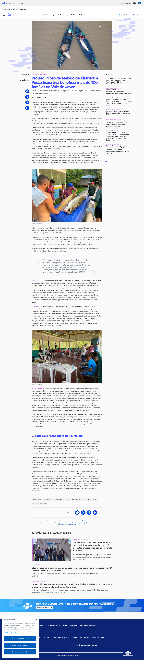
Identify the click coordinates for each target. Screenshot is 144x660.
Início (17, 15)
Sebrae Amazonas (40, 503)
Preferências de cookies (20, 652)
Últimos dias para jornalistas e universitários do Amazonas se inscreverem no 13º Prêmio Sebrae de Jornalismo (72, 569)
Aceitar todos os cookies (20, 638)
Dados (93, 637)
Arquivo (101, 637)
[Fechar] (36, 619)
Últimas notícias (69, 625)
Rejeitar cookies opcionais (20, 645)
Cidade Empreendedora (53, 500)
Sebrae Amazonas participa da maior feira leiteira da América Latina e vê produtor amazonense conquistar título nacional (92, 546)
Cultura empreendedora (78, 637)
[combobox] (22, 9)
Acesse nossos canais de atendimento (75, 521)
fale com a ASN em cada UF (67, 525)
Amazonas (37, 500)
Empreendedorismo (73, 500)
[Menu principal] (4, 14)
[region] (20, 637)
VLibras (139, 3)
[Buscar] (137, 15)
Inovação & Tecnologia (57, 637)
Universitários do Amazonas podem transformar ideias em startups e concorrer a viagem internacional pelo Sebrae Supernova (72, 585)
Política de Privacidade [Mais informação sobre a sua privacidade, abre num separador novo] (11, 633)
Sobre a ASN (54, 625)
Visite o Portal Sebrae (87, 645)
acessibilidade (126, 3)
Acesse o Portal (43, 607)
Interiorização (90, 500)
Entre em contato (88, 625)
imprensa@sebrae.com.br (85, 523)
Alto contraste (134, 3)
